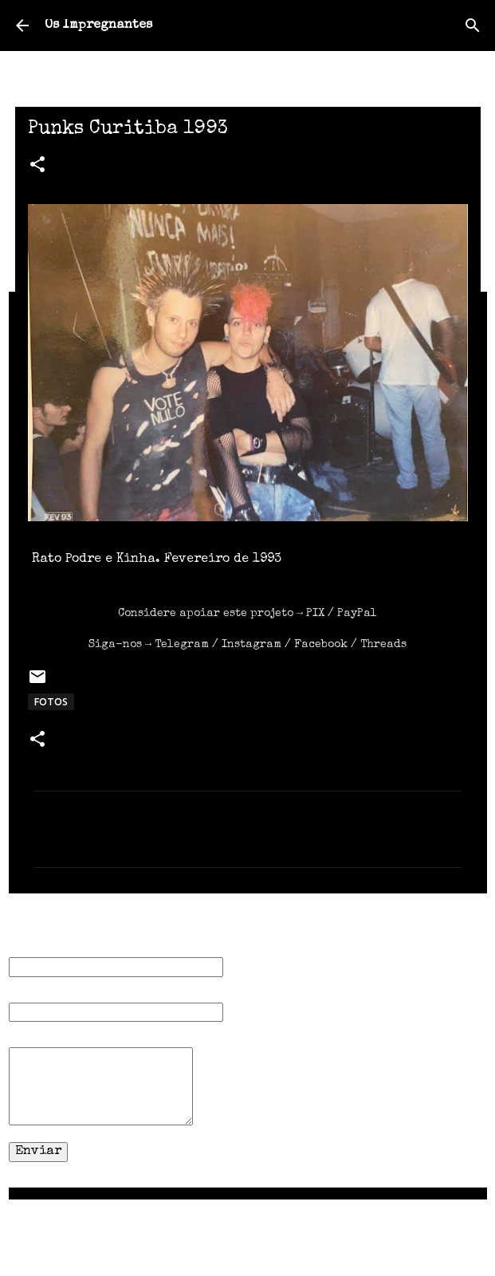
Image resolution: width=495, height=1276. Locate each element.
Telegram (182, 644)
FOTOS (51, 702)
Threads (383, 644)
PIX (315, 613)
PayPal (357, 613)
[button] (37, 167)
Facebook (321, 644)
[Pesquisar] (472, 25)
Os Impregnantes (98, 25)
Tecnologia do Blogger (247, 1221)
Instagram (251, 644)
